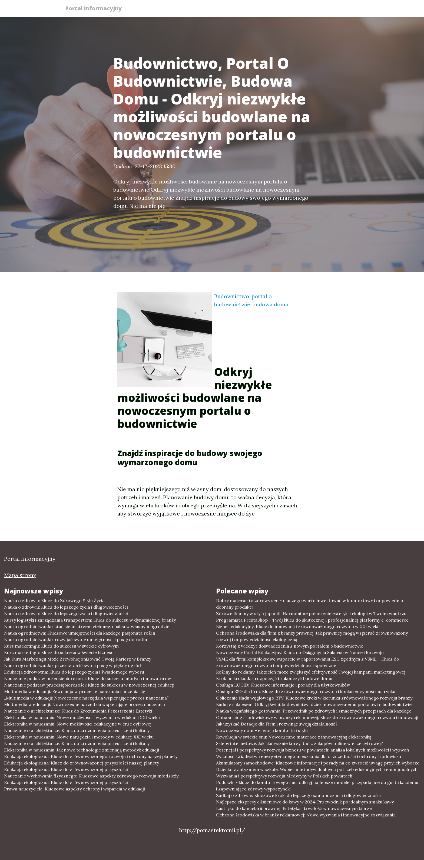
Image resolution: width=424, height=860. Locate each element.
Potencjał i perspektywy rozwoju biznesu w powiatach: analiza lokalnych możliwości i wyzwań (312, 750)
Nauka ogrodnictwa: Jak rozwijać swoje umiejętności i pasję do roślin (75, 639)
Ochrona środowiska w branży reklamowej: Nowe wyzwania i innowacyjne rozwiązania (306, 815)
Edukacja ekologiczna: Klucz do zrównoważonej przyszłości (66, 769)
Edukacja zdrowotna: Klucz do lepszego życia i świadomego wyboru (74, 672)
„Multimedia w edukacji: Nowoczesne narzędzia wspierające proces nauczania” (86, 698)
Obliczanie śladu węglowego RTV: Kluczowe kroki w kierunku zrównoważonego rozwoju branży (314, 698)
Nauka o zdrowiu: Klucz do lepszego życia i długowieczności (66, 607)
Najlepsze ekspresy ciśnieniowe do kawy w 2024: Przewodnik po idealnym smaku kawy (305, 802)
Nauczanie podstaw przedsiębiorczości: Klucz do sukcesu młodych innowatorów (87, 678)
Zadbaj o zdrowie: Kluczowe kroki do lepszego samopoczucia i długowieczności (298, 795)
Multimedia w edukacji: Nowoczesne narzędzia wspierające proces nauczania (84, 704)
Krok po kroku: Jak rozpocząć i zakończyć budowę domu (274, 678)
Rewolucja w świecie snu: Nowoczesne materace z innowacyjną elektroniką (293, 737)
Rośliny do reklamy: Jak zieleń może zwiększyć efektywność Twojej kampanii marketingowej (310, 672)
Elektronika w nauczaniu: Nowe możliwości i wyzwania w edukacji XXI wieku (82, 717)
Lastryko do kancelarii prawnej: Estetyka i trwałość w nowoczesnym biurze (294, 808)
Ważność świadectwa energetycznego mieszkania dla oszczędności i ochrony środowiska (308, 756)
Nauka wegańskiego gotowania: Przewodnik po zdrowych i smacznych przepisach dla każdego (314, 711)
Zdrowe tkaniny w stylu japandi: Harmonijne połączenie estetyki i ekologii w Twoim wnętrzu (311, 613)
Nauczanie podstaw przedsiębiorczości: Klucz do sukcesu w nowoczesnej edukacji (89, 685)
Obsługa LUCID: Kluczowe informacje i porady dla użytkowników (283, 685)
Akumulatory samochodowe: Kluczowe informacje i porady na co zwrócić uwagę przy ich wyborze (317, 763)
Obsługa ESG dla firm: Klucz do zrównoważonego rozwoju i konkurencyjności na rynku (305, 691)
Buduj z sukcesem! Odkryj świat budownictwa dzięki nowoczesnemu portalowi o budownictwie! (314, 704)
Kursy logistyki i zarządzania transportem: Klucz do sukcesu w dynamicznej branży (90, 620)
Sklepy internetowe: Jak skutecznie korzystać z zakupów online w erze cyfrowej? (299, 743)
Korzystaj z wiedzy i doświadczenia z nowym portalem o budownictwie (289, 646)
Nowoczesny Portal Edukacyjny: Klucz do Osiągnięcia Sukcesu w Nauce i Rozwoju (300, 652)
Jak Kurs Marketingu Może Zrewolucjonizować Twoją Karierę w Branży (77, 659)
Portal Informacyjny (95, 8)
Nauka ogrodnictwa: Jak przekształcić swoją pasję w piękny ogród (72, 665)
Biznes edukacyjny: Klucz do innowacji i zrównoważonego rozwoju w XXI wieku (298, 626)
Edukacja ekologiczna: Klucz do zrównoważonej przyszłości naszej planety (81, 763)
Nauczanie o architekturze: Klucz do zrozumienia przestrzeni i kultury (77, 730)
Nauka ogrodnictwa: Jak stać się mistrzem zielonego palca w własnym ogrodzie (86, 626)
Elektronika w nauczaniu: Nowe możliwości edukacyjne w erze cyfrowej (77, 724)
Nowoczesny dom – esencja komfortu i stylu (262, 730)
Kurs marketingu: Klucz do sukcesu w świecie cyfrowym (61, 646)
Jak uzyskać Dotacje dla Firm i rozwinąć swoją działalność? (276, 724)
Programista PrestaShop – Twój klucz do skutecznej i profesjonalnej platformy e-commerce (312, 620)
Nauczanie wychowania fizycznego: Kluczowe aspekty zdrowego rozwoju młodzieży (91, 776)
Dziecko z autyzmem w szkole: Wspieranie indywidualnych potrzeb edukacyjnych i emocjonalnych (317, 769)
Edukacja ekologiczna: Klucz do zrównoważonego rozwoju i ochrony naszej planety (90, 756)
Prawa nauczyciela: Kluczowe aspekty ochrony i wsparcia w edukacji (74, 789)
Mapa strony (20, 575)
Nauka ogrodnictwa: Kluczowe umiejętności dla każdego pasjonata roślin (79, 633)
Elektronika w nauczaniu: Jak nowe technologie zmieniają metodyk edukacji (81, 750)
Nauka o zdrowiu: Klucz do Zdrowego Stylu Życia (54, 600)
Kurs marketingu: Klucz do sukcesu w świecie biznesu (59, 652)
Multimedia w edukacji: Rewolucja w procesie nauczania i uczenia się (74, 691)
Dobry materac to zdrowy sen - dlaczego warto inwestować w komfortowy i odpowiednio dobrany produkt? (309, 604)
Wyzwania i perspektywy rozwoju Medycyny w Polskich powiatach (284, 776)
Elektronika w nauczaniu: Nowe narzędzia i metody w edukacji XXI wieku (79, 737)
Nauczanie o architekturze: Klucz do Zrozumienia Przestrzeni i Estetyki (78, 711)
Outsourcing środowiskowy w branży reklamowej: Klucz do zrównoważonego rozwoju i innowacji (317, 717)
